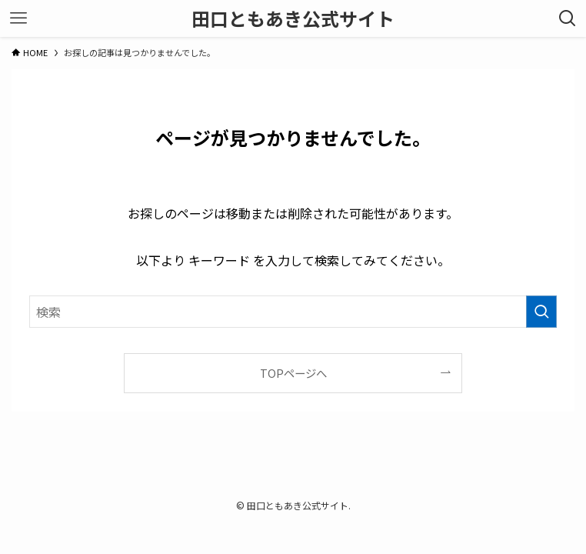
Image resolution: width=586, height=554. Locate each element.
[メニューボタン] (18, 18)
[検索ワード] (293, 311)
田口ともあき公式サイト (293, 18)
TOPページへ (293, 373)
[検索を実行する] (541, 311)
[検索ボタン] (567, 18)
